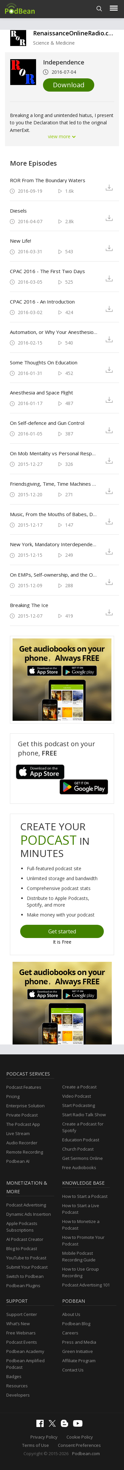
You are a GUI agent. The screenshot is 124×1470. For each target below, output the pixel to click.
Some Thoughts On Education (43, 362)
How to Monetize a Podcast (81, 1224)
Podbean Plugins (23, 1285)
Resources (17, 1386)
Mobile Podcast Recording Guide (79, 1256)
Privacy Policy (44, 1437)
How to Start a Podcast (84, 1196)
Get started (62, 931)
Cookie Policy (79, 1437)
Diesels (18, 211)
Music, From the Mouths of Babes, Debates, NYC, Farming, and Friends (53, 514)
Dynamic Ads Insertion (28, 1214)
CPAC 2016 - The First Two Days (47, 271)
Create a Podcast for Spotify (82, 1127)
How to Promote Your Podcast (83, 1240)
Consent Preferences (79, 1445)
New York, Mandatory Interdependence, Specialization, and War (53, 544)
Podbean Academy (25, 1351)
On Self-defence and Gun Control (47, 423)
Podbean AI (17, 1161)
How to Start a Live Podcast (80, 1209)
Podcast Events (21, 1342)
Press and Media (79, 1342)
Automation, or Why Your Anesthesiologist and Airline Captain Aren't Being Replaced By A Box (53, 332)
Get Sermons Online (82, 1158)
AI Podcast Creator (24, 1239)
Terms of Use (35, 1445)
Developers (18, 1395)
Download (68, 84)
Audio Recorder (21, 1143)
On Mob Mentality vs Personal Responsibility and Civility (53, 453)
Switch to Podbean (25, 1276)
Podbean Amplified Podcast (25, 1364)
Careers (70, 1333)
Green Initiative (77, 1351)
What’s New (18, 1324)
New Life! (20, 241)
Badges (13, 1376)
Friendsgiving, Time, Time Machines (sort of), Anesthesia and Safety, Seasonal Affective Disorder (53, 484)
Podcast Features (23, 1087)
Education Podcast (80, 1140)
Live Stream (18, 1133)
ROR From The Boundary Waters (47, 180)
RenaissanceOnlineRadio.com (75, 33)
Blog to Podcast (21, 1248)
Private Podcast (22, 1115)
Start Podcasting (78, 1105)
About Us (71, 1314)
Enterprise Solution (25, 1106)
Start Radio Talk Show (84, 1115)
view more (62, 136)
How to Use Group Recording (80, 1272)
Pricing (13, 1096)
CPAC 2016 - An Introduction (42, 302)
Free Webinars (21, 1333)
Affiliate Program (79, 1361)
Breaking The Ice (29, 605)
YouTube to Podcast (26, 1258)
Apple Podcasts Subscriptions (21, 1226)
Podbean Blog (76, 1324)
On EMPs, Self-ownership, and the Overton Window (53, 575)
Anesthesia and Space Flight (41, 392)
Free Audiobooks (79, 1167)
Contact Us (73, 1370)
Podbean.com (86, 1453)
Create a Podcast (79, 1087)
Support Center (21, 1314)
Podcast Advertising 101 (86, 1285)
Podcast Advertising (26, 1205)
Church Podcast (78, 1149)
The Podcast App (23, 1124)
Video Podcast (76, 1096)
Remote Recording (24, 1152)
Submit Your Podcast (27, 1267)
